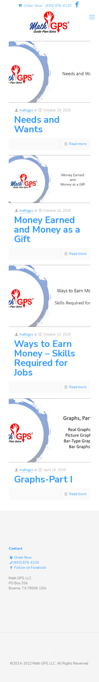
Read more (77, 144)
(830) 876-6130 (58, 5)
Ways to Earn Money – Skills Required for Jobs (44, 358)
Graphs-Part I (43, 479)
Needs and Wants (37, 125)
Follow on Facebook (27, 567)
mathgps (26, 110)
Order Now (29, 5)
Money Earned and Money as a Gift (47, 229)
